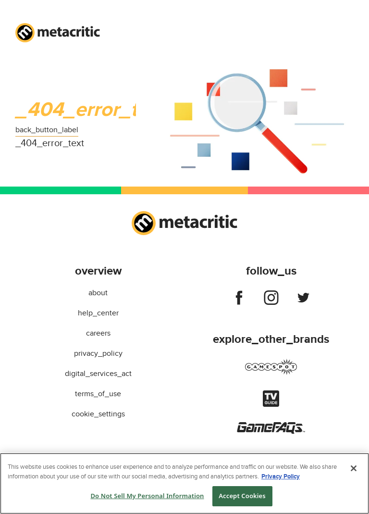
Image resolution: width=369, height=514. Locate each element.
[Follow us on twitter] (303, 299)
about (98, 293)
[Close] (353, 468)
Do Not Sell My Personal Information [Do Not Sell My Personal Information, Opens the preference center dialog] (147, 495)
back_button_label (46, 130)
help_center (98, 313)
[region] (184, 483)
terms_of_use (98, 394)
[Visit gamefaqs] (271, 431)
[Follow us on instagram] (271, 299)
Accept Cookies (242, 495)
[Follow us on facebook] (239, 299)
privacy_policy (98, 353)
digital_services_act (98, 373)
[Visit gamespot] (271, 372)
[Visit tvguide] (271, 404)
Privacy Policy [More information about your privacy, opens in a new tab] (280, 476)
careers (98, 333)
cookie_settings (98, 414)
